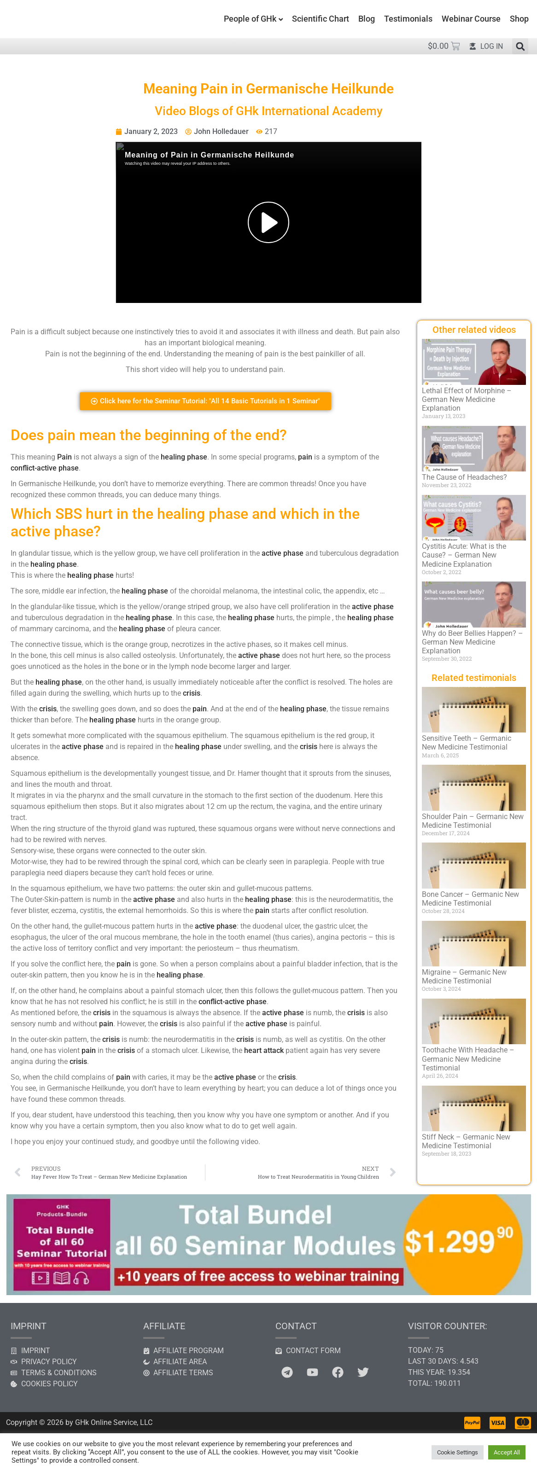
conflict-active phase (45, 468)
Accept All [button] (507, 1452)
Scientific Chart (320, 18)
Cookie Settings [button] (457, 1452)
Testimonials (408, 18)
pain (305, 457)
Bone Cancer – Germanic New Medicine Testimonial (470, 898)
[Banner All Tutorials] (268, 1292)
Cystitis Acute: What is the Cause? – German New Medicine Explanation (464, 555)
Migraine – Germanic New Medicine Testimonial (464, 976)
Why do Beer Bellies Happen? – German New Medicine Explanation (472, 642)
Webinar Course (471, 18)
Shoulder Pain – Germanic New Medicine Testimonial (473, 821)
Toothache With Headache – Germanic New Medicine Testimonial (468, 1059)
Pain (64, 457)
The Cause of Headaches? (464, 477)
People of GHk (250, 18)
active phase (283, 553)
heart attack (264, 1050)
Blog (366, 18)
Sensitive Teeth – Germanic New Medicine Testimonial (466, 742)
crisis (191, 693)
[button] (520, 46)
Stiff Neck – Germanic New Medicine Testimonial (466, 1141)
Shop (519, 18)
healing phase (184, 457)
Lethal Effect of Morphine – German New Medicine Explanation (467, 399)
